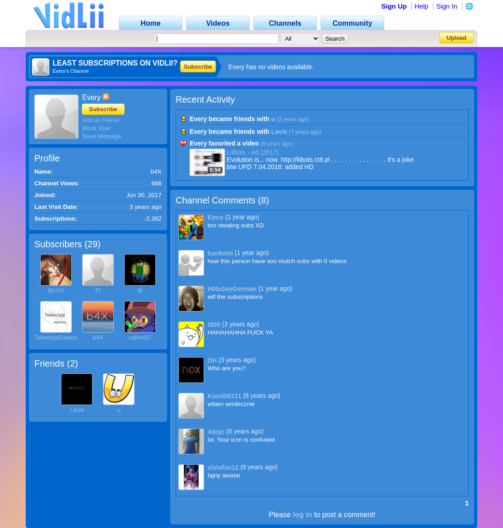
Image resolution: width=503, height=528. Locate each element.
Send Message (101, 136)
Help (421, 6)
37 (98, 290)
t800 (214, 324)
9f (139, 290)
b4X (98, 337)
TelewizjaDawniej (57, 337)
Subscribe (198, 66)
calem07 (140, 337)
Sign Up (394, 6)
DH (212, 360)
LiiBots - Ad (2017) (253, 152)
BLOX (56, 290)
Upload (456, 37)
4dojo (216, 431)
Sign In (446, 6)
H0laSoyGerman (232, 288)
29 (93, 244)
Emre (216, 217)
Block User (96, 128)
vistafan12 (223, 467)
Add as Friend (100, 120)
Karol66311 (225, 396)
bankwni (220, 253)
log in (302, 515)
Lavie (77, 409)
